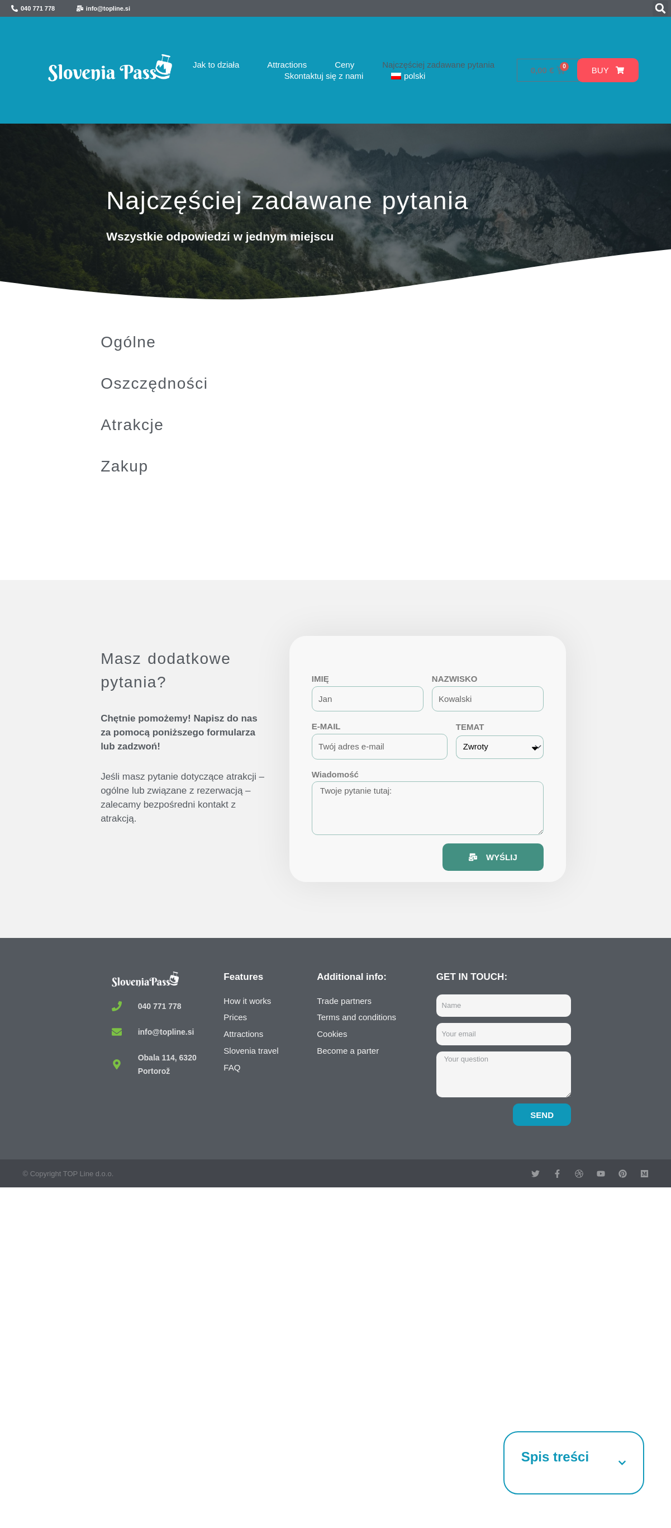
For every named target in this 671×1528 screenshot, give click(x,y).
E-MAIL (326, 726)
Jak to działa (216, 64)
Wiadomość (335, 774)
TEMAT (470, 727)
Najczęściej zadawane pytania (438, 64)
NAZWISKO (455, 678)
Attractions (287, 64)
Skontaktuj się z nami (324, 76)
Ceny (344, 64)
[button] (660, 8)
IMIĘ (320, 678)
